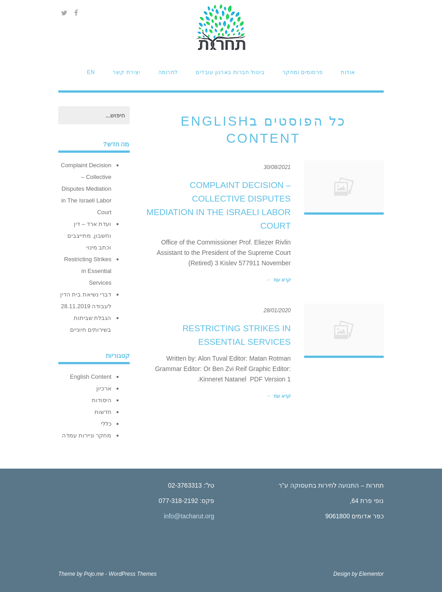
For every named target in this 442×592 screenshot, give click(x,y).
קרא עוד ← (278, 279)
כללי (106, 423)
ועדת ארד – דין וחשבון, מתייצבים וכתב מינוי (89, 236)
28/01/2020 (277, 310)
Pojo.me (94, 574)
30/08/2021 (277, 167)
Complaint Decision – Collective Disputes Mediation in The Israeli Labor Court (86, 189)
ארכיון (104, 388)
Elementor (371, 574)
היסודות (102, 400)
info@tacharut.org (189, 516)
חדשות (103, 412)
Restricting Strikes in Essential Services (88, 271)
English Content (91, 376)
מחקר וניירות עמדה (86, 435)
